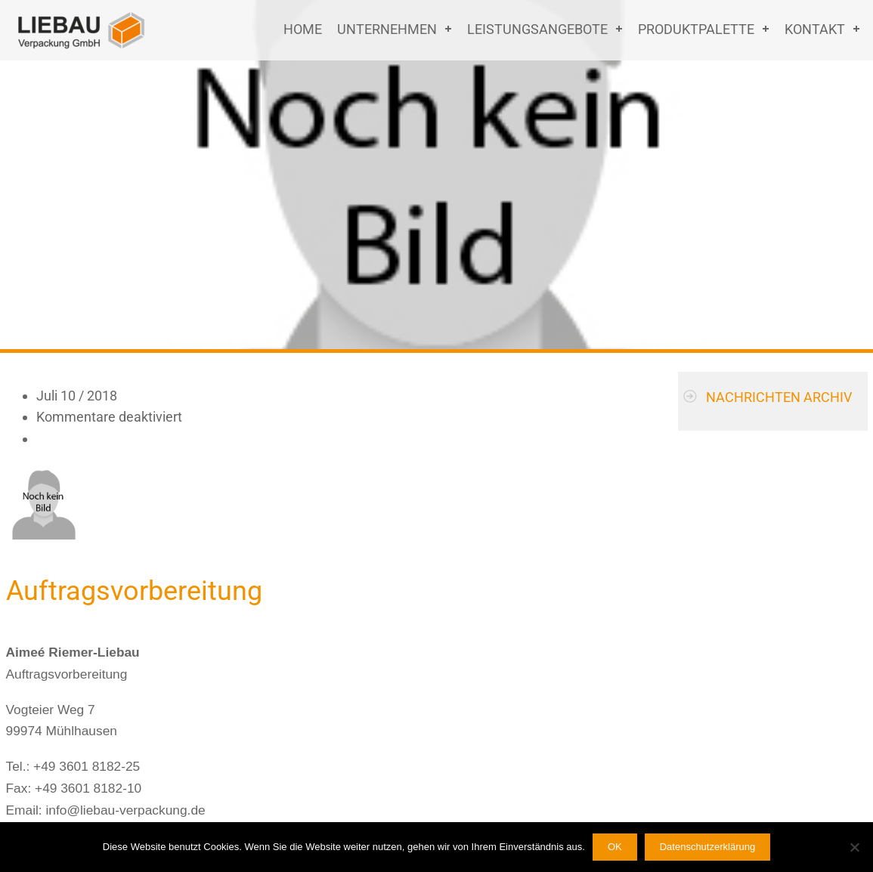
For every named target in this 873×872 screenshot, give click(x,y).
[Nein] (854, 847)
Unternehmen (387, 29)
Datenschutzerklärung (707, 846)
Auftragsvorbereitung (134, 591)
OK (615, 846)
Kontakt (815, 29)
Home (302, 29)
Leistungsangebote (537, 29)
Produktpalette (696, 29)
